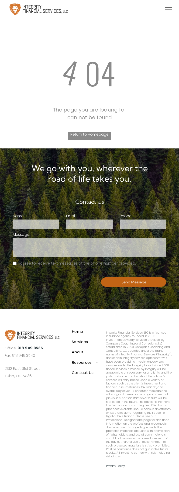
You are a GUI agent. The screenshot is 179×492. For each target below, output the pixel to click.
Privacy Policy (115, 466)
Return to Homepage (89, 134)
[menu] (169, 9)
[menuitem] (85, 331)
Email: (71, 216)
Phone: (126, 216)
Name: (18, 216)
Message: (21, 234)
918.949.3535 (30, 348)
